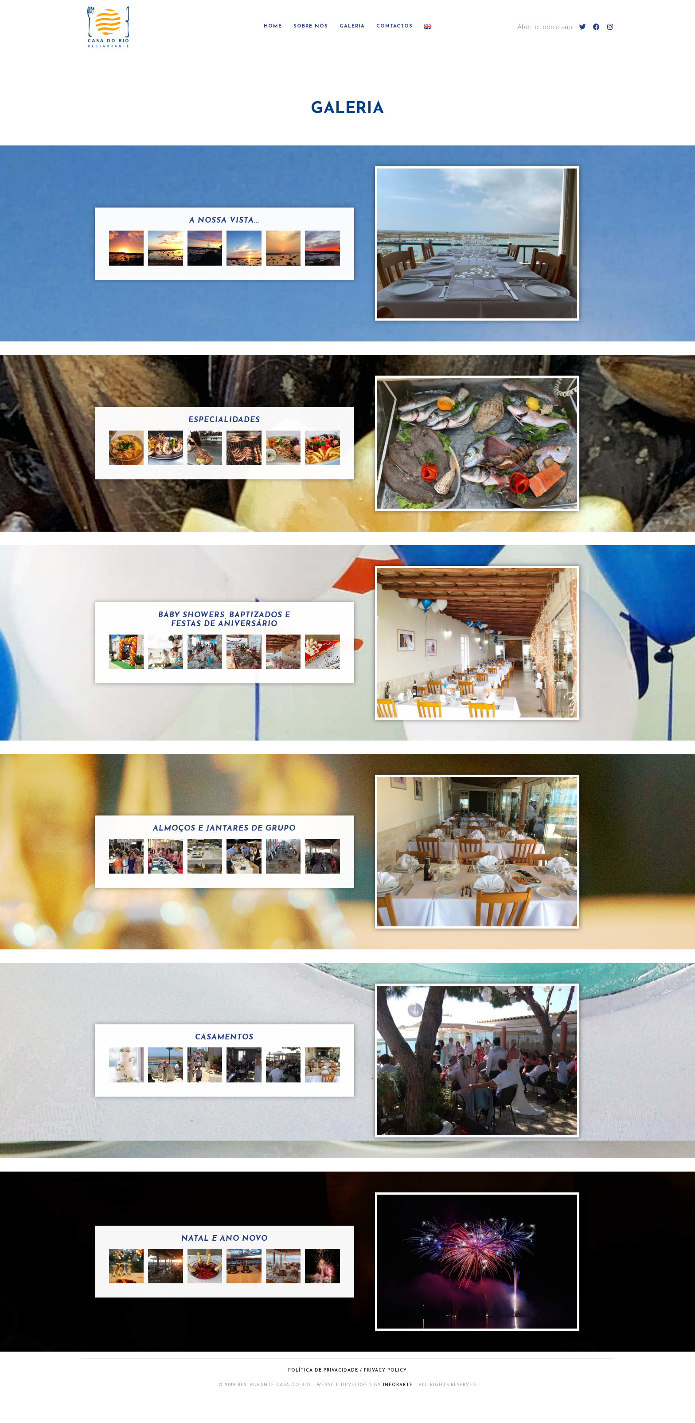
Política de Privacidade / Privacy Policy (347, 1370)
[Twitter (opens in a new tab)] (583, 27)
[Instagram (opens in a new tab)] (610, 27)
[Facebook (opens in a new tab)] (596, 27)
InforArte (398, 1385)
